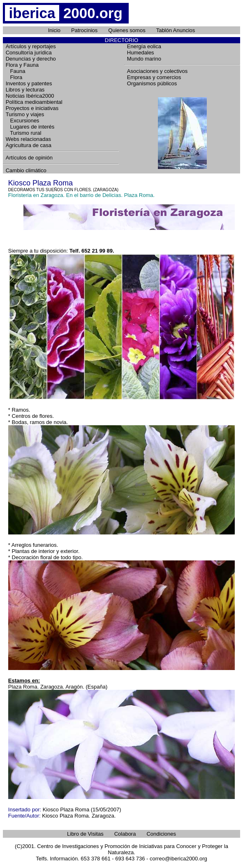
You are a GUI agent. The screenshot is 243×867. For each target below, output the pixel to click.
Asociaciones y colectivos (157, 71)
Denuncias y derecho (31, 59)
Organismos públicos (152, 83)
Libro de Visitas (85, 834)
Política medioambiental (34, 102)
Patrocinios (84, 30)
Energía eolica (144, 46)
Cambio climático (26, 170)
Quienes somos (126, 30)
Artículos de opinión (29, 158)
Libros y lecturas (25, 90)
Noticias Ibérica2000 (30, 96)
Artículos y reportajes (31, 46)
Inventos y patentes (29, 83)
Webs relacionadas (28, 139)
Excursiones (22, 120)
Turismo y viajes (25, 114)
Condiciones (161, 834)
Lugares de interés (30, 127)
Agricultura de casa (28, 145)
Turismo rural (24, 133)
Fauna (15, 71)
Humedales (140, 52)
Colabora (125, 834)
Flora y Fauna (22, 65)
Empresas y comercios (154, 77)
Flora (14, 77)
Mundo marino (144, 59)
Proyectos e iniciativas (32, 108)
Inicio (54, 30)
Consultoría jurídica (29, 52)
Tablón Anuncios (175, 30)
